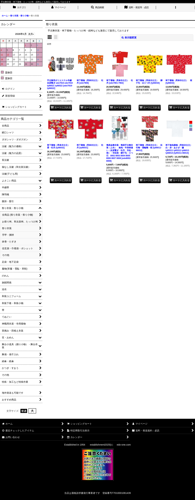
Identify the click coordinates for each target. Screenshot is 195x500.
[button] (97, 7)
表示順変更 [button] (129, 37)
